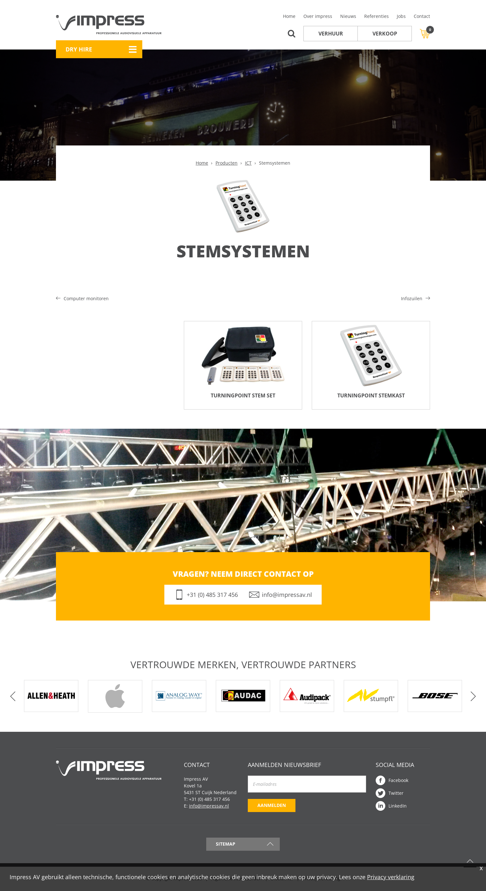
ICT (248, 163)
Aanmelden (271, 806)
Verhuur (330, 33)
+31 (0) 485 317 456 (212, 595)
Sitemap (225, 844)
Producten (227, 163)
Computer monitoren (86, 298)
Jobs (401, 16)
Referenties (376, 16)
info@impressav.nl (287, 595)
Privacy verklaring (390, 877)
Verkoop (384, 33)
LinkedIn (397, 806)
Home (289, 16)
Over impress (317, 16)
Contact (422, 16)
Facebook (398, 781)
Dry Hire (79, 49)
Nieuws (348, 16)
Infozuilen (411, 298)
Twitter (396, 794)
